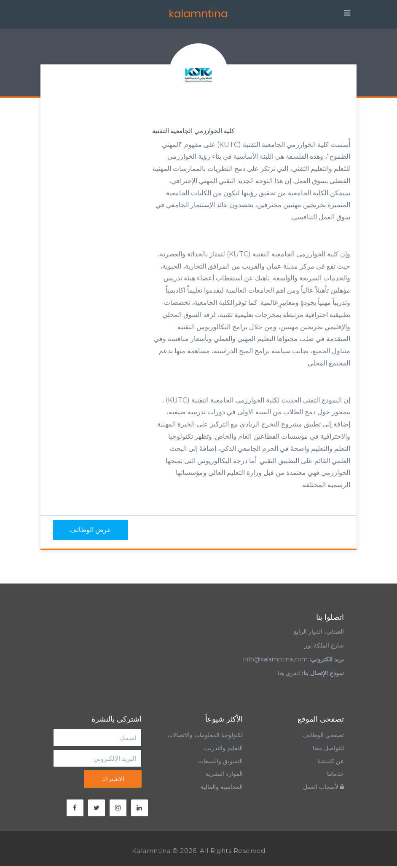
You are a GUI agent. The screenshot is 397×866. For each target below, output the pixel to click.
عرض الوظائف (90, 530)
